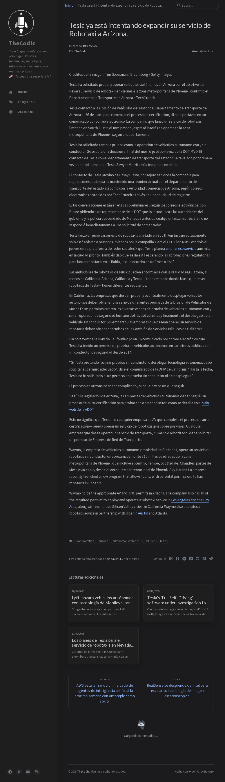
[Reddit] (197, 558)
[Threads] (204, 558)
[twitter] (19, 772)
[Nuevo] (177, 692)
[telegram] (10, 772)
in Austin (141, 513)
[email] (28, 772)
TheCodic (22, 43)
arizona (103, 541)
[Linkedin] (191, 558)
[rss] (37, 772)
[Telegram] (184, 558)
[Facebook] (177, 558)
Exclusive (149, 541)
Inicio (69, 5)
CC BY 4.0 (117, 559)
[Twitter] (170, 558)
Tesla (163, 541)
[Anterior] (104, 692)
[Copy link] (211, 558)
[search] (198, 5)
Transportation (85, 541)
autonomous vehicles (126, 541)
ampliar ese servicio (180, 248)
